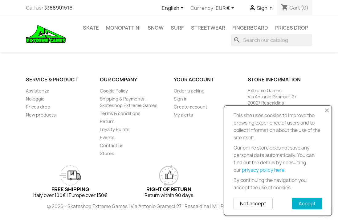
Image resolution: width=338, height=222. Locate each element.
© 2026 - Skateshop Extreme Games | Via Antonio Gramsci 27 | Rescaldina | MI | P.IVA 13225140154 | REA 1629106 (169, 206)
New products (41, 115)
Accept (307, 203)
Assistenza (37, 91)
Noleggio (35, 99)
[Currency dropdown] (226, 8)
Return (107, 121)
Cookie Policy (114, 91)
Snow (156, 27)
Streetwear (208, 27)
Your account (194, 79)
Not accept (253, 203)
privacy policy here (263, 170)
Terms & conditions (120, 113)
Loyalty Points (114, 129)
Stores (107, 153)
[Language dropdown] (174, 8)
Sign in (181, 99)
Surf (177, 27)
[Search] (271, 40)
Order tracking (189, 91)
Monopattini (123, 27)
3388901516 (58, 7)
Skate (91, 27)
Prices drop (291, 27)
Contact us (112, 145)
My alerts (183, 115)
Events (107, 137)
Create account (190, 107)
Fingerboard (250, 27)
